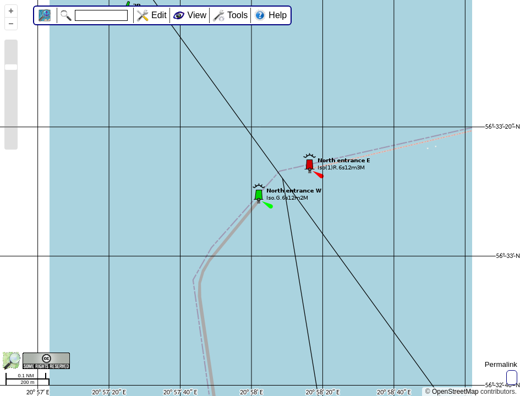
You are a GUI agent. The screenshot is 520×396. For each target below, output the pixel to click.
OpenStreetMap (455, 391)
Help (278, 15)
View (197, 15)
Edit (159, 15)
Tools (237, 15)
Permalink (501, 364)
